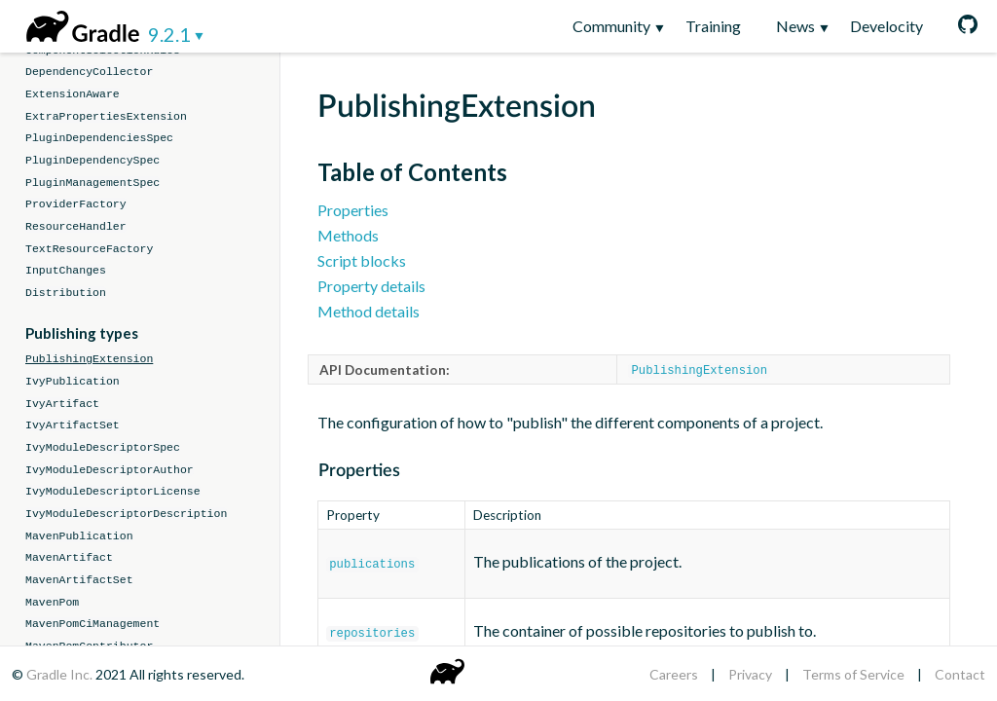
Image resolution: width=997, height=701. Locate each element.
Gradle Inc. (60, 674)
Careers (673, 674)
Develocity (886, 26)
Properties (352, 210)
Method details (368, 311)
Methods (348, 235)
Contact (960, 674)
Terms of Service (853, 674)
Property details (371, 286)
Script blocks (361, 260)
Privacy (750, 674)
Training (713, 26)
